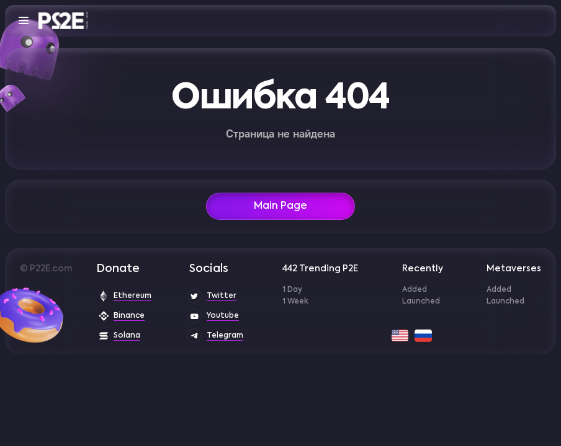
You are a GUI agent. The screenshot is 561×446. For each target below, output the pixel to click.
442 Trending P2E (320, 269)
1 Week (295, 301)
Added (414, 290)
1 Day (292, 290)
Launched (421, 301)
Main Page (280, 206)
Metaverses (514, 269)
